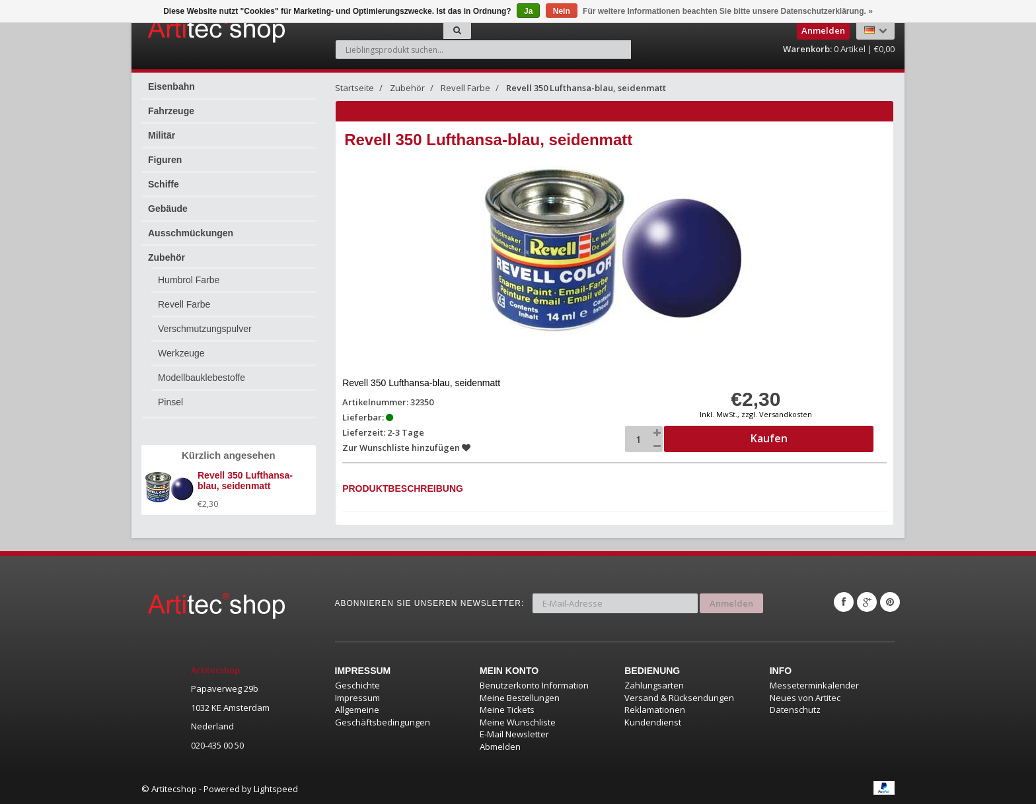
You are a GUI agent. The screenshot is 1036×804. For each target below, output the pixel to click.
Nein (561, 11)
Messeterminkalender (814, 685)
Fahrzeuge (171, 111)
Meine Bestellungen (520, 698)
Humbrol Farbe (188, 280)
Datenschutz (795, 710)
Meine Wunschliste (518, 722)
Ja (528, 11)
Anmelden (731, 602)
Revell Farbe (184, 304)
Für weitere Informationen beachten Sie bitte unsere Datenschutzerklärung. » (728, 11)
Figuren (165, 159)
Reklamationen (654, 710)
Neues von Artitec (805, 698)
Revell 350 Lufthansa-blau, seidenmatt (586, 88)
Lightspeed (276, 789)
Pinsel (170, 402)
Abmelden (500, 747)
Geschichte (357, 685)
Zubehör (166, 257)
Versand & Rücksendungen (679, 698)
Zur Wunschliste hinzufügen (407, 447)
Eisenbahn (171, 86)
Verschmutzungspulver (205, 328)
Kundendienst (652, 722)
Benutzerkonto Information (534, 685)
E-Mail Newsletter (514, 734)
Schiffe (163, 184)
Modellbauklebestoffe (201, 377)
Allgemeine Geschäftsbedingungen (382, 716)
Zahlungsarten (654, 685)
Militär (161, 135)
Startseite (354, 88)
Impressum (357, 698)
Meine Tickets (507, 710)
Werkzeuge (181, 353)
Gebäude (168, 208)
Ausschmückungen (190, 233)
